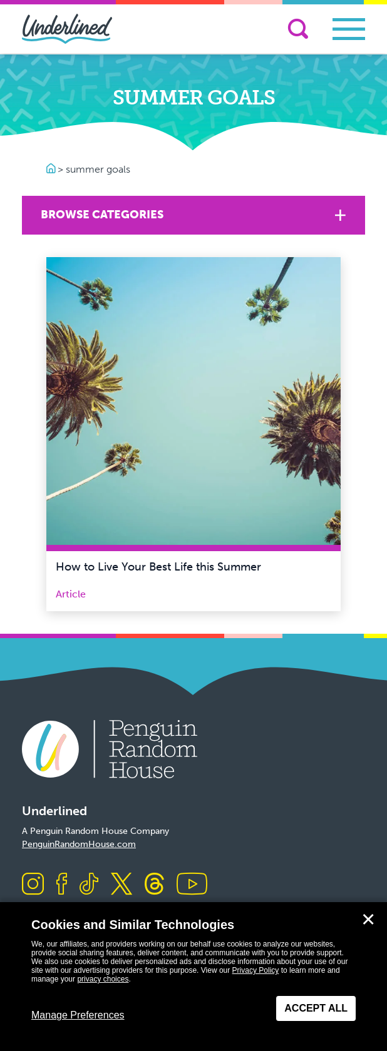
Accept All (316, 1008)
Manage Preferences (78, 1015)
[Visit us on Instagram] (33, 885)
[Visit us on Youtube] (192, 885)
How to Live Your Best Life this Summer (158, 567)
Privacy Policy (255, 970)
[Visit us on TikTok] (89, 885)
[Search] (298, 29)
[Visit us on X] (121, 885)
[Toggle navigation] (349, 29)
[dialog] (193, 976)
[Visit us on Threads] (154, 885)
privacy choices (102, 979)
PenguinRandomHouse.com (79, 844)
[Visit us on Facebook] (61, 885)
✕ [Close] (368, 919)
